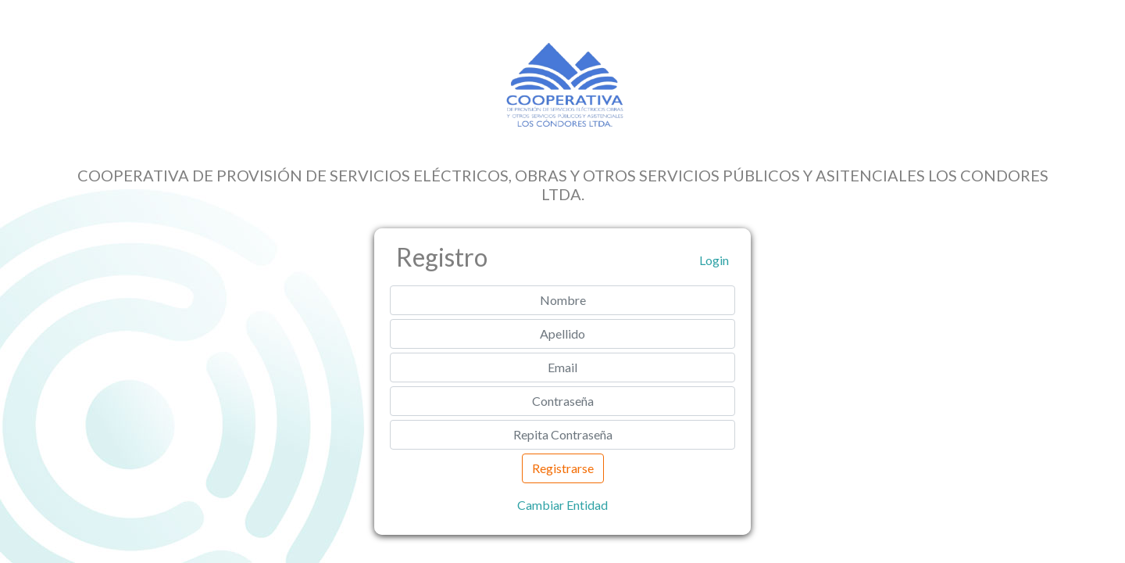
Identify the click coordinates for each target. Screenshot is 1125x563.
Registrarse (563, 468)
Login (714, 260)
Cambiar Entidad (562, 504)
